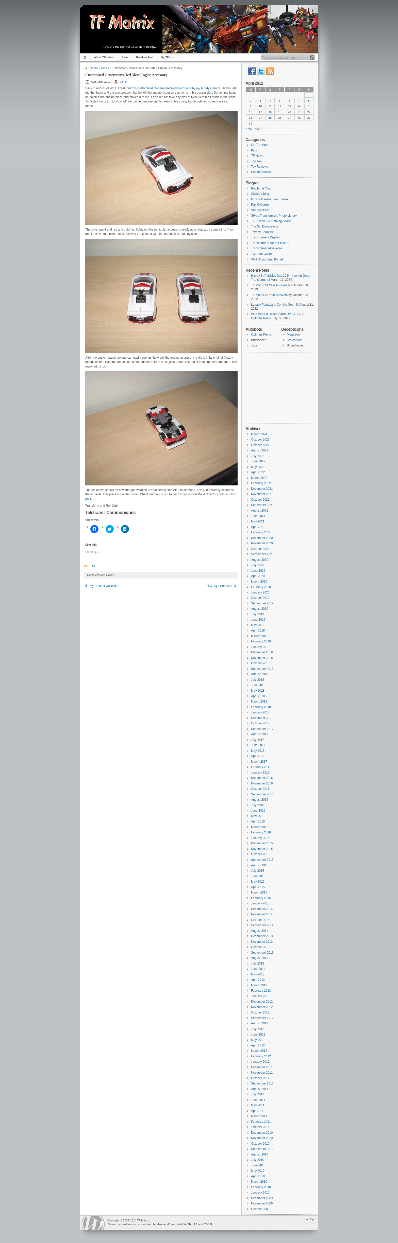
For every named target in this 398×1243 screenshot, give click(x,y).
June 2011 (258, 1100)
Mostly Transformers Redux (269, 199)
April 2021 (258, 527)
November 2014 (262, 914)
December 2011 (262, 1067)
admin (123, 81)
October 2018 (260, 663)
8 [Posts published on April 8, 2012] (309, 100)
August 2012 (259, 1023)
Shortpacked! (260, 210)
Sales (125, 57)
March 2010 (259, 1181)
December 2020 (262, 538)
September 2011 (262, 1083)
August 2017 (259, 734)
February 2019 (261, 641)
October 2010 (260, 1143)
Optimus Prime (261, 334)
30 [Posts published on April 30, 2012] (250, 123)
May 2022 (257, 467)
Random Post (144, 57)
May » (258, 128)
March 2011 (259, 1116)
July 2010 (257, 1160)
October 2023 (260, 439)
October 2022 (260, 445)
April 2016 (258, 821)
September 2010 (262, 1149)
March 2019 (259, 636)
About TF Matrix (104, 57)
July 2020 (257, 565)
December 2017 (262, 718)
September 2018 (262, 669)
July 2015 (257, 870)
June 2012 (258, 1034)
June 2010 (258, 1165)
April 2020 (258, 576)
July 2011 (257, 1094)
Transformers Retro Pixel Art (270, 243)
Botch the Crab (261, 188)
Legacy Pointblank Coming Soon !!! (274, 304)
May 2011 (257, 1105)
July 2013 (257, 963)
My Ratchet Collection (104, 586)
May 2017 (257, 750)
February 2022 (261, 483)
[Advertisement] (277, 387)
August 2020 (259, 560)
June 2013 (258, 969)
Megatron (293, 334)
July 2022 (257, 456)
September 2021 (262, 505)
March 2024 (259, 434)
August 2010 (259, 1154)
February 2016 (261, 832)
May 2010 (257, 1170)
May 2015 (257, 881)
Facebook (252, 71)
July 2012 (257, 1029)
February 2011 (261, 1122)
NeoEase (126, 1224)
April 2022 (258, 472)
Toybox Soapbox (262, 232)
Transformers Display (265, 237)
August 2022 (259, 450)
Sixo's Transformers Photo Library (274, 215)
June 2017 (258, 745)
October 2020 (260, 549)
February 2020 (261, 587)
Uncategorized (261, 172)
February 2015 (261, 898)
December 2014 (262, 909)
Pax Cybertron (261, 204)
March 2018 (259, 701)
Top (311, 1219)
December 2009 (262, 1198)
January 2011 (260, 1127)
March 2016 (259, 827)
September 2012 (262, 1018)
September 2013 (262, 952)
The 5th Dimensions (264, 226)
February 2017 (261, 767)
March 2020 (259, 581)
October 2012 (260, 1012)
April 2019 (258, 630)
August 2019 (259, 608)
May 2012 (257, 1040)
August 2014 (259, 931)
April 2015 (258, 887)
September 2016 (262, 794)
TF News (257, 155)
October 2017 (260, 723)
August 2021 (259, 510)
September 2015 (262, 860)
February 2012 (261, 1056)
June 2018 (258, 685)
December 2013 (262, 936)
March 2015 (259, 892)
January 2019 (260, 647)
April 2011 (258, 1111)
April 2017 (258, 756)
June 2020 (258, 570)
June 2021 (258, 516)
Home (86, 57)
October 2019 (260, 598)
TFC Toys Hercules (219, 586)
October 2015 (260, 854)
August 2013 (259, 958)
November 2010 (262, 1138)
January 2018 (260, 712)
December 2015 (262, 843)
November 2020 (262, 543)
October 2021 (260, 499)
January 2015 (260, 903)
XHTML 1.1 (190, 1224)
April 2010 (258, 1176)
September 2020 (262, 554)
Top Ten (256, 161)
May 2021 (257, 521)
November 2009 (262, 1203)
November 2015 (262, 849)
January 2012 (260, 1061)
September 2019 (262, 603)
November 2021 (262, 494)
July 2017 (257, 740)
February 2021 (261, 532)
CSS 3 (208, 1224)
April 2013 (258, 980)
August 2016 (259, 799)
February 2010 (261, 1187)
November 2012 (262, 1007)
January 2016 (260, 838)
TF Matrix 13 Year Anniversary (271, 295)
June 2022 (258, 461)
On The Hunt (259, 145)
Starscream (294, 340)
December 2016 (262, 778)
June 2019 (258, 619)
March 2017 (259, 761)
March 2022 (259, 478)
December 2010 (262, 1132)
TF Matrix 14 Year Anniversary (271, 285)
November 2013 (262, 941)
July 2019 (257, 614)
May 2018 (257, 690)
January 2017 (260, 772)
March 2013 (259, 985)
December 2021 (262, 489)
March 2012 (259, 1051)
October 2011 (260, 1078)
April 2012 (258, 1045)
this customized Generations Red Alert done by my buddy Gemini (176, 88)
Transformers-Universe (266, 248)
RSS (270, 71)
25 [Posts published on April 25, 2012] (270, 117)
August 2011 (259, 1089)
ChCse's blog (260, 194)
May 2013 (257, 974)
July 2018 (257, 679)
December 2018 (262, 652)
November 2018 (262, 658)
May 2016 (257, 816)
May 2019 (257, 625)
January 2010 (260, 1192)
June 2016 (258, 810)
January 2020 (260, 592)
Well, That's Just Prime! (267, 259)
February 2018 (261, 707)
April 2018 (258, 696)
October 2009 (260, 1209)
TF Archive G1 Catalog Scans (271, 221)
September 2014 (262, 925)
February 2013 (261, 990)
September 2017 (262, 729)
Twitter (261, 71)
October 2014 (260, 920)
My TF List (167, 57)
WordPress (93, 1223)
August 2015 (259, 865)
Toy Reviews (259, 166)
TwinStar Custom (262, 254)
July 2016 (257, 805)
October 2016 (260, 789)
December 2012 (262, 1001)
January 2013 (260, 996)
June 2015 (258, 876)
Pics (104, 68)
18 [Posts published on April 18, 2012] (270, 112)
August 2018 (259, 674)
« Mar (249, 128)
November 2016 (262, 783)
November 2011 (262, 1072)
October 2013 (260, 947)
